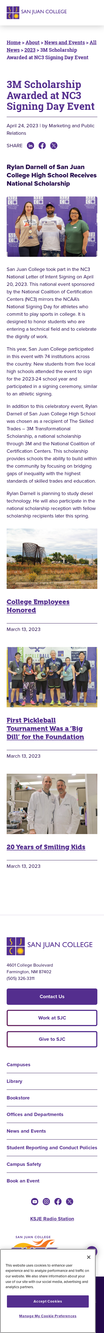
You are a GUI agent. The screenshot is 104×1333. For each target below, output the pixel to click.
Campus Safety (24, 1164)
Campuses (19, 1064)
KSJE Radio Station (52, 1218)
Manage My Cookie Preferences (47, 1316)
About (33, 42)
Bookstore (18, 1097)
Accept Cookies (48, 1301)
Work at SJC (52, 1017)
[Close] (89, 1257)
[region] (48, 1291)
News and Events (64, 42)
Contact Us (52, 996)
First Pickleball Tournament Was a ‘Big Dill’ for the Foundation (45, 728)
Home (14, 42)
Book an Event (23, 1180)
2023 (29, 49)
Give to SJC (52, 1039)
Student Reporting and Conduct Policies (52, 1147)
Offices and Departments (35, 1114)
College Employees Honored (38, 606)
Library (14, 1081)
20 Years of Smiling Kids (46, 847)
